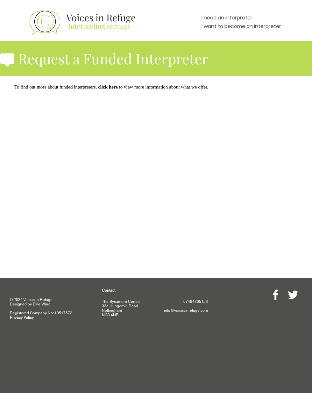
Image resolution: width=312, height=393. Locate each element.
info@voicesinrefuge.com (186, 310)
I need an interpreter (227, 17)
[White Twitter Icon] (293, 295)
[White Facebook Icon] (275, 295)
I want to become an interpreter (241, 26)
